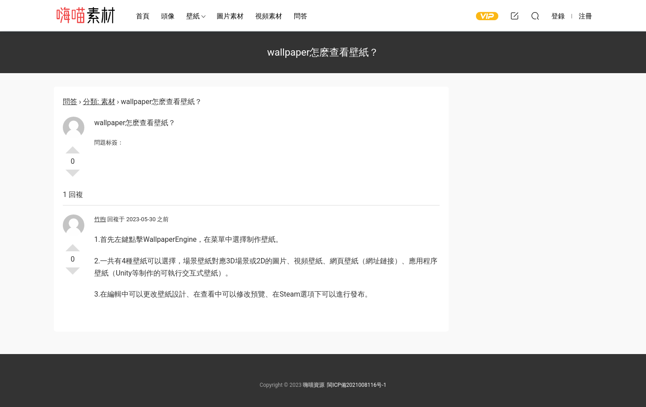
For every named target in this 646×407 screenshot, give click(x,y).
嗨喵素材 (85, 15)
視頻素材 (268, 16)
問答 (300, 16)
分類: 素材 (99, 101)
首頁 (142, 16)
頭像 (168, 16)
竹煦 (100, 219)
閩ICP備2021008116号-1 (356, 385)
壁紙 (193, 16)
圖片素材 (230, 16)
